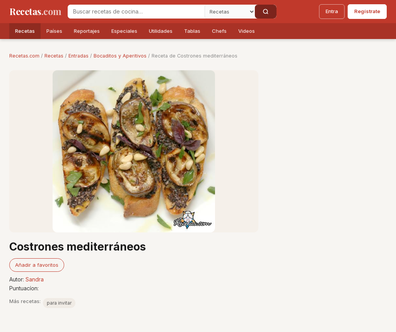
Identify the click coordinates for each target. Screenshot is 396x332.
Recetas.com (24, 56)
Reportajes (87, 31)
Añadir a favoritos (36, 265)
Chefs (219, 31)
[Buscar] (266, 12)
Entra (332, 11)
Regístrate (367, 11)
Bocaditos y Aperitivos (120, 56)
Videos (246, 31)
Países (54, 31)
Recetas (25, 31)
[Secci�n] (230, 12)
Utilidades (160, 31)
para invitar (59, 303)
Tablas (192, 31)
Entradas (78, 56)
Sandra (35, 279)
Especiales (124, 31)
